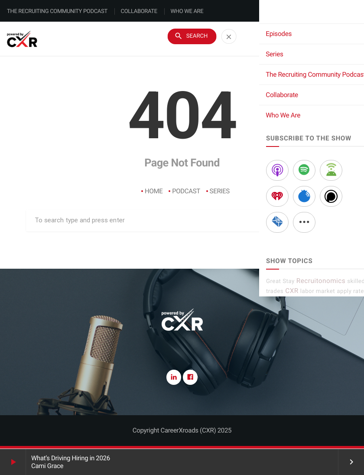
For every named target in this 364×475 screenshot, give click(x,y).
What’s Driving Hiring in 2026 (70, 458)
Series (220, 191)
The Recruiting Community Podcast (57, 11)
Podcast (186, 191)
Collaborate (139, 11)
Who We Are (187, 11)
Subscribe (328, 39)
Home (153, 191)
